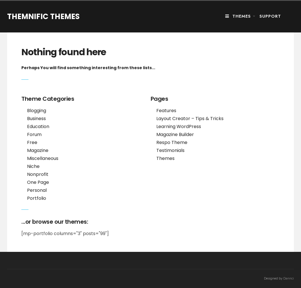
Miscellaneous (42, 158)
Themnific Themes (43, 16)
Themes (238, 16)
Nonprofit (37, 174)
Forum (34, 134)
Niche (33, 166)
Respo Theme (171, 142)
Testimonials (170, 150)
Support (270, 16)
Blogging (36, 110)
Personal (37, 190)
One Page (38, 182)
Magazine (37, 150)
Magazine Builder (175, 134)
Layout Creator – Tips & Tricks (190, 118)
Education (38, 126)
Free (32, 142)
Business (36, 118)
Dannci (288, 278)
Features (166, 110)
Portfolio (36, 198)
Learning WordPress (178, 126)
